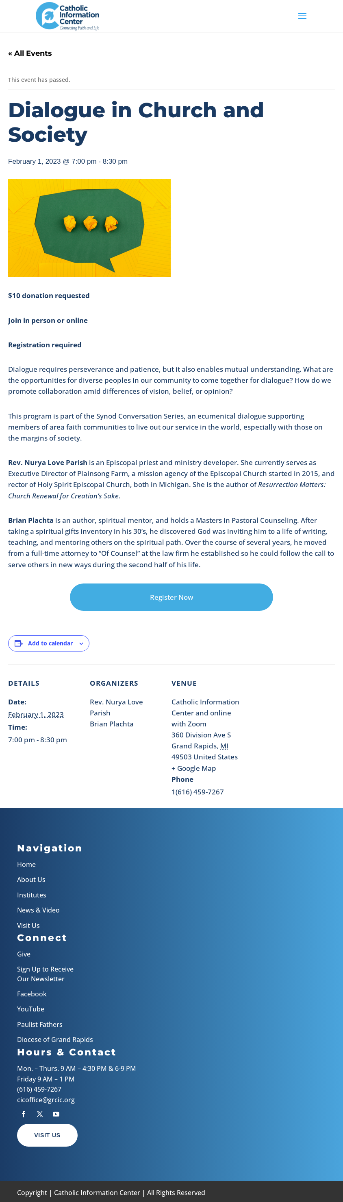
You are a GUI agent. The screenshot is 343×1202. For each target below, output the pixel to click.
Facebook (32, 993)
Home (26, 864)
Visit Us (28, 925)
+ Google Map (194, 768)
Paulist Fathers (40, 1024)
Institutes (31, 895)
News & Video (38, 910)
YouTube (30, 1009)
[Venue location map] (292, 720)
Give (23, 954)
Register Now (171, 597)
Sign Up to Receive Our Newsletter (45, 974)
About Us (31, 879)
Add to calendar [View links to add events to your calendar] (50, 643)
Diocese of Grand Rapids (55, 1039)
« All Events (30, 53)
